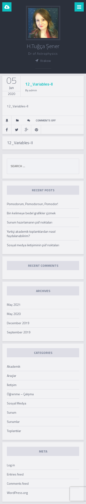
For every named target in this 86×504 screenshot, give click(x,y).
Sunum (11, 412)
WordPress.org (17, 492)
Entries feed (15, 474)
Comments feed (18, 483)
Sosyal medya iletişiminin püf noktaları (33, 245)
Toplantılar (14, 430)
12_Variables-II (17, 106)
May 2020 (14, 313)
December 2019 (18, 323)
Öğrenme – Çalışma (20, 394)
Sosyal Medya (16, 403)
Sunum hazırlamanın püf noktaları (29, 222)
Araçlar (11, 375)
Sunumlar (13, 421)
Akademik (13, 366)
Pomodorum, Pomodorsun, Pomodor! (32, 203)
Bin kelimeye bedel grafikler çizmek (31, 213)
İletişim (12, 384)
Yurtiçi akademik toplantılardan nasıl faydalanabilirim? (31, 233)
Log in (11, 465)
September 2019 (19, 332)
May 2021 (14, 304)
